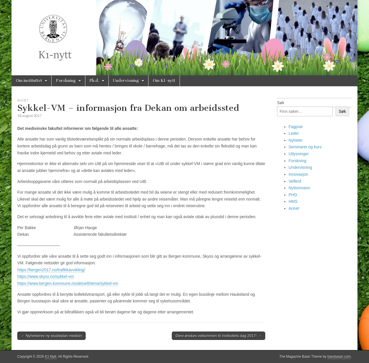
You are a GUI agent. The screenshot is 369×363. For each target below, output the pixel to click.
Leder (294, 133)
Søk (280, 102)
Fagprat (295, 126)
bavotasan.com (339, 357)
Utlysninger (299, 153)
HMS (293, 201)
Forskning (66, 80)
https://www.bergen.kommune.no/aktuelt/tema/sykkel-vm (67, 283)
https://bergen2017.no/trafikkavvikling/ (51, 269)
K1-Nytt (51, 357)
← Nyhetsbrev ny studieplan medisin (51, 336)
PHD (293, 194)
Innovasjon (298, 174)
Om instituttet (29, 80)
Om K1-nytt (164, 80)
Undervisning (126, 80)
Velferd (295, 181)
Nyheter (296, 140)
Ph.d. (94, 80)
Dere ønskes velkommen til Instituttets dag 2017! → (218, 336)
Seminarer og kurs (305, 147)
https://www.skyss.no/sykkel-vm (45, 276)
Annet (23, 100)
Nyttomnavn (299, 188)
